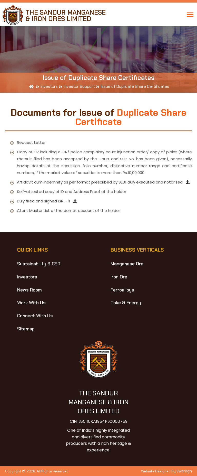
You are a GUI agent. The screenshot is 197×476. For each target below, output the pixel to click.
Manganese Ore (127, 264)
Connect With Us (35, 316)
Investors (27, 277)
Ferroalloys (122, 290)
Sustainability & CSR (38, 264)
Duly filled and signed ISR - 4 (47, 201)
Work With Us (31, 303)
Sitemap (26, 329)
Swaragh (184, 471)
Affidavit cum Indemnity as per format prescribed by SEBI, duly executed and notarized (103, 182)
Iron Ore (119, 277)
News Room (29, 290)
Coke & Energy (126, 303)
